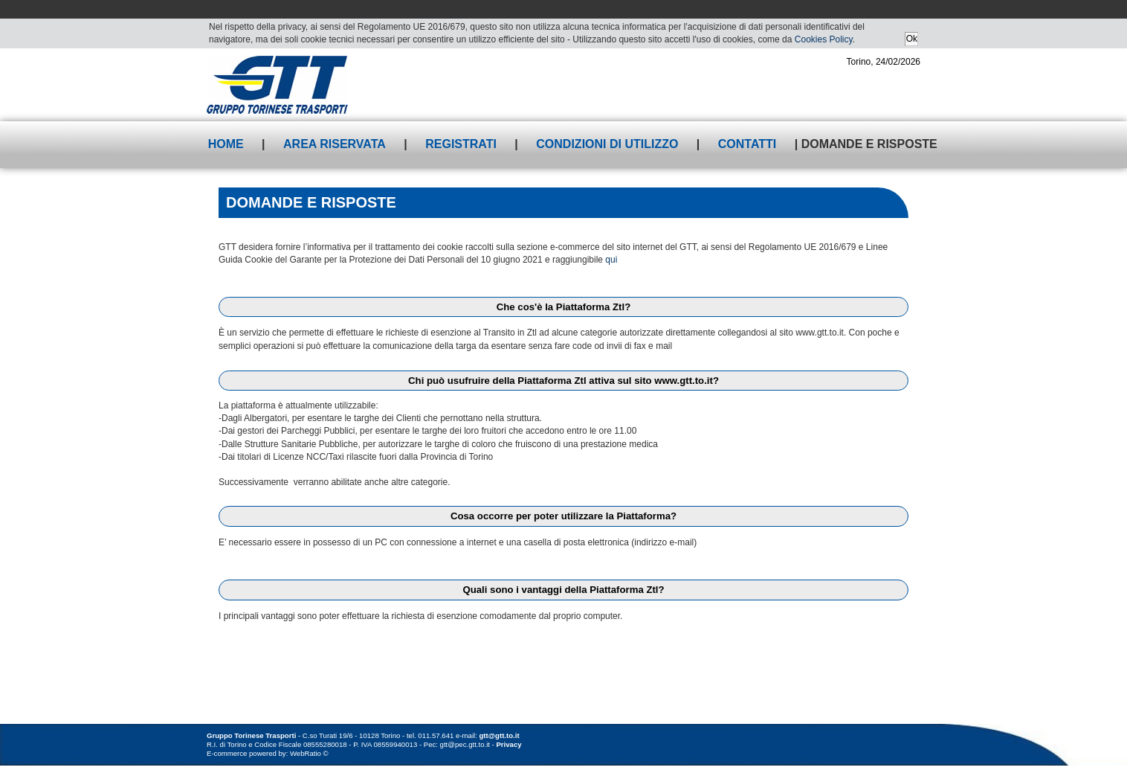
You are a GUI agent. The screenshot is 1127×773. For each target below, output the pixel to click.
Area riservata (334, 144)
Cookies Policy (824, 39)
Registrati (461, 144)
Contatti (747, 144)
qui (611, 259)
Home (226, 144)
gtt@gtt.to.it (499, 735)
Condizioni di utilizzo (607, 144)
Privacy (508, 744)
